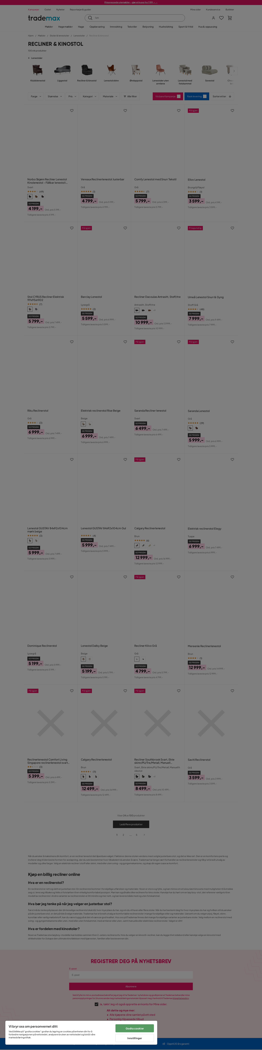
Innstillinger (134, 1038)
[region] (81, 1033)
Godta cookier (135, 1028)
